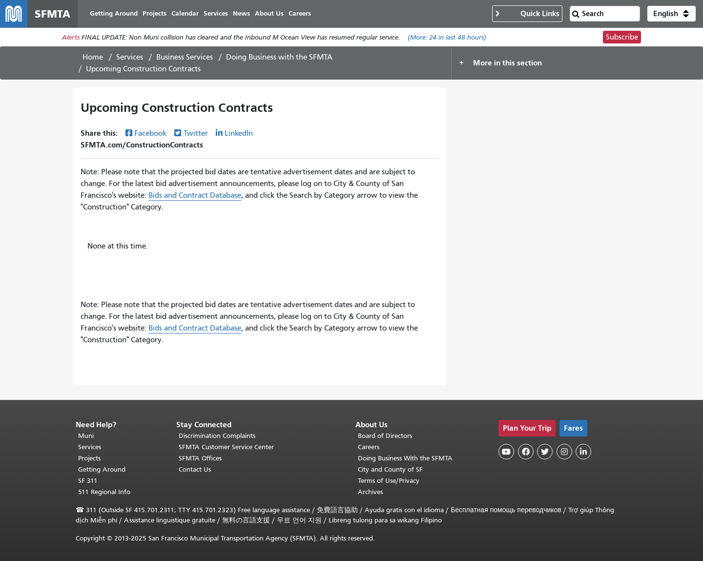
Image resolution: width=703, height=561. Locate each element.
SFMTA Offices (200, 458)
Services (129, 57)
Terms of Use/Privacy (388, 481)
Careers (368, 447)
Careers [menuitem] (300, 13)
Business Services (184, 57)
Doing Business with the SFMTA (279, 57)
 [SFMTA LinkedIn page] (583, 452)
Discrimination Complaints (217, 436)
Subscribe (622, 37)
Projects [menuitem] (154, 13)
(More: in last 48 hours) (447, 37)
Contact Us (195, 469)
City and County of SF (390, 469)
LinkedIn (239, 133)
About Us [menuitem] (269, 13)
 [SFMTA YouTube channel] (506, 452)
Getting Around (101, 469)
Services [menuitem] (216, 13)
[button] (671, 13)
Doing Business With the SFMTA (405, 458)
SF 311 (88, 481)
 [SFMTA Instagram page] (564, 452)
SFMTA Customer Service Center (226, 447)
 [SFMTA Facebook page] (526, 452)
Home (93, 57)
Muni (86, 436)
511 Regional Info (104, 492)
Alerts (71, 37)
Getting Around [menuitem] (114, 13)
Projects (89, 458)
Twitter (196, 133)
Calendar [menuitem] (185, 13)
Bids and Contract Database (194, 195)
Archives (370, 492)
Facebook (150, 133)
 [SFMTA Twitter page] (545, 452)
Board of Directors (385, 436)
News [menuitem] (241, 13)
